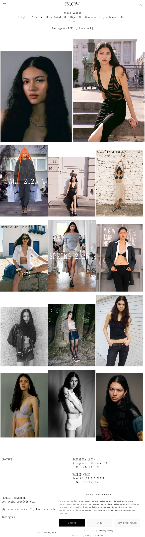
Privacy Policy (106, 531)
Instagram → (11, 517)
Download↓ (86, 28)
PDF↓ (71, 28)
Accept (72, 523)
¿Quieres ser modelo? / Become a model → (32, 509)
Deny (99, 523)
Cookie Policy (90, 531)
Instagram (58, 28)
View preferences (127, 523)
